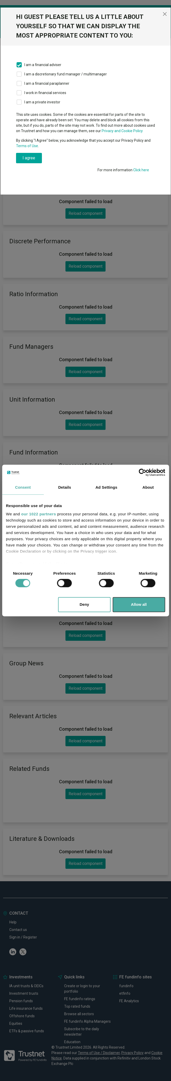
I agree (29, 157)
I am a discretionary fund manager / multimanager (65, 74)
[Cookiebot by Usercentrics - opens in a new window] (142, 472)
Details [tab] (64, 487)
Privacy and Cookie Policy (122, 131)
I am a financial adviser (42, 64)
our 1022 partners (38, 514)
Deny (84, 604)
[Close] (165, 14)
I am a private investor (42, 102)
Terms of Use (27, 146)
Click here (141, 170)
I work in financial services (45, 92)
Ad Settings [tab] (106, 487)
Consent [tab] (23, 487)
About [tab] (148, 487)
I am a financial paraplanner (46, 83)
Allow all (139, 604)
